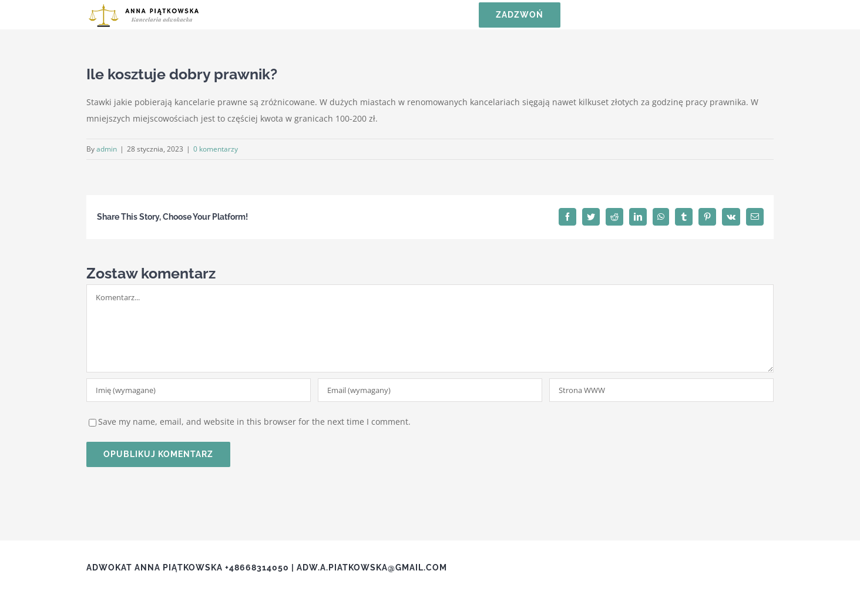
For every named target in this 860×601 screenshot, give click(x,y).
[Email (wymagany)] (430, 390)
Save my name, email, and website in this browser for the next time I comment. (254, 421)
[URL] (661, 390)
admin (106, 149)
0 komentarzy (215, 149)
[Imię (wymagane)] (198, 390)
